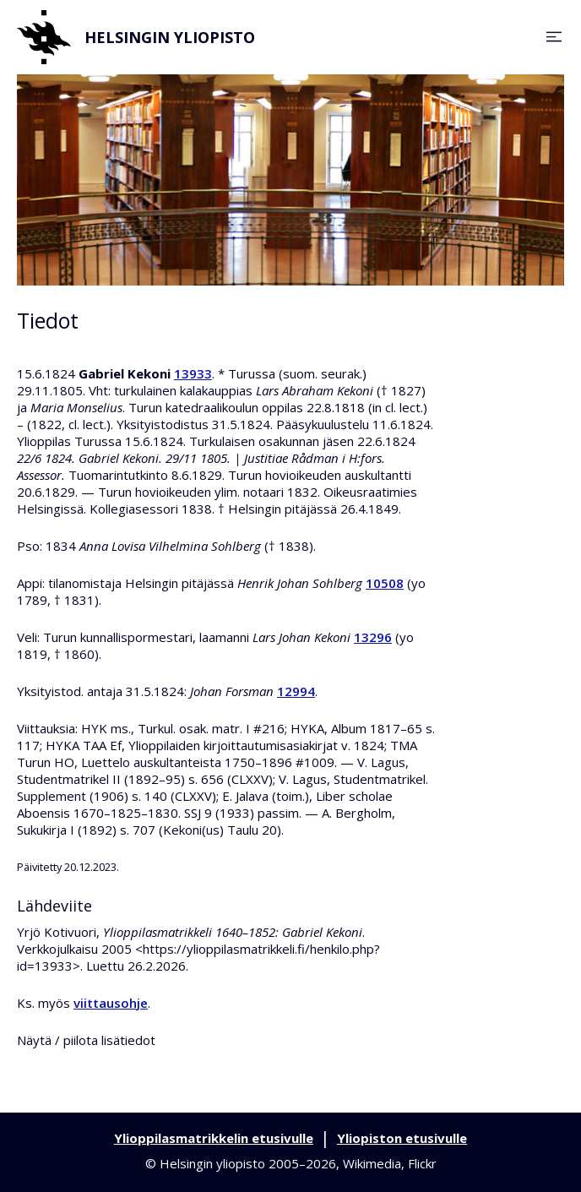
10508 (385, 582)
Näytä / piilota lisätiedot (86, 1039)
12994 (296, 691)
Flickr (422, 1163)
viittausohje (110, 1002)
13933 (193, 373)
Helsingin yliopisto (136, 37)
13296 (373, 637)
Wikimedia (372, 1163)
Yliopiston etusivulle (402, 1137)
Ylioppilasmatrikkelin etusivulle (213, 1137)
